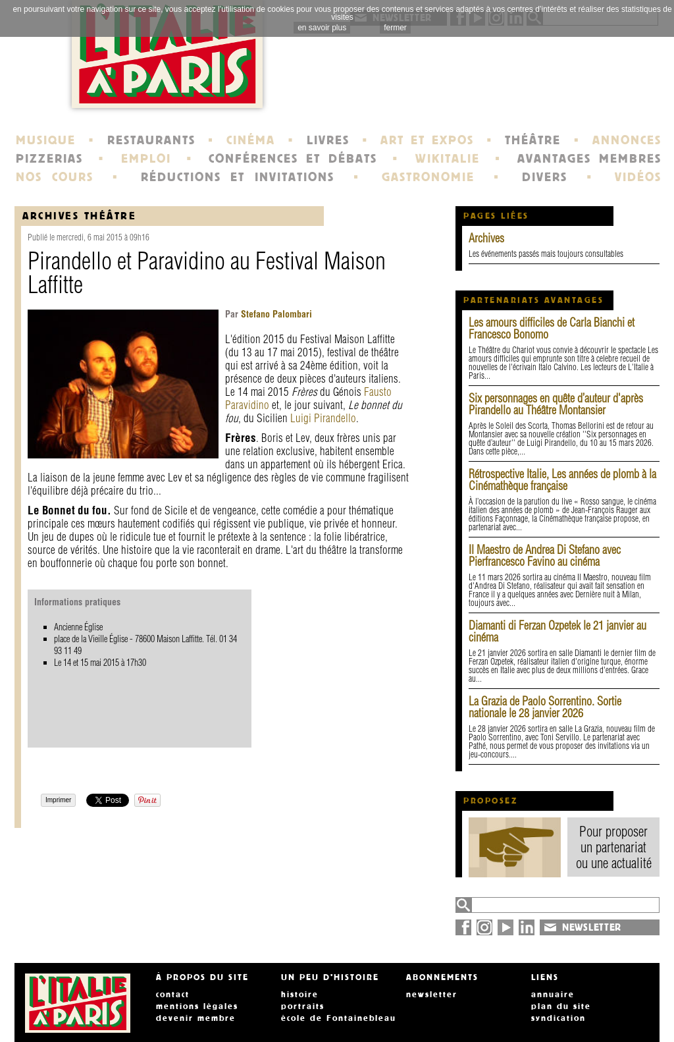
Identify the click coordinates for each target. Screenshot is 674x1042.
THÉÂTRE (533, 140)
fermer (395, 27)
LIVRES (328, 140)
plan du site (561, 1006)
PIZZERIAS (49, 158)
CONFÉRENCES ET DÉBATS (292, 158)
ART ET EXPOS (426, 140)
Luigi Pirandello (323, 418)
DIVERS (544, 177)
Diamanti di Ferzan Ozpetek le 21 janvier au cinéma (557, 631)
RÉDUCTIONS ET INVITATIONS (237, 177)
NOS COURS (54, 177)
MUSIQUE (46, 140)
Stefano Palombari (275, 314)
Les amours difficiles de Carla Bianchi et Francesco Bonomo (552, 328)
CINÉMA (250, 140)
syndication (558, 1018)
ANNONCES (626, 140)
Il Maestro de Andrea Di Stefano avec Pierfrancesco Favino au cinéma (545, 555)
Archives (486, 238)
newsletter (431, 994)
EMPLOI (146, 158)
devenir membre (196, 1018)
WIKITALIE (447, 158)
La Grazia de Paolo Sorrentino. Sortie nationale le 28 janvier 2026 (545, 707)
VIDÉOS (638, 177)
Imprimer (58, 800)
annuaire (553, 994)
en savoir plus (322, 27)
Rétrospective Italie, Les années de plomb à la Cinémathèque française (562, 479)
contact (173, 994)
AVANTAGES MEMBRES (589, 158)
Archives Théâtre (79, 215)
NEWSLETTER (591, 927)
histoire (300, 994)
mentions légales (197, 1006)
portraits (302, 1006)
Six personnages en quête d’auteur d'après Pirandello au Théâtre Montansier (556, 404)
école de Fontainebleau (338, 1018)
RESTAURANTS (151, 140)
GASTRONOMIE (428, 177)
